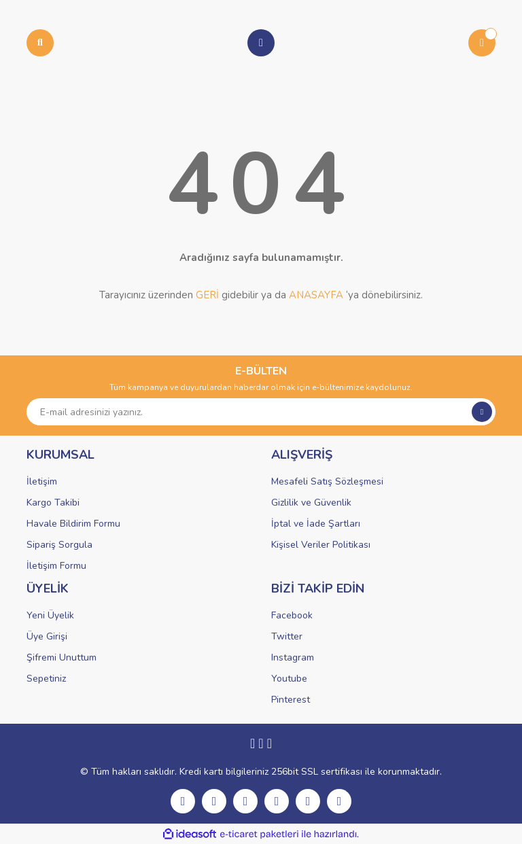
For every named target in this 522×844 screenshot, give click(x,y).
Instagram (292, 657)
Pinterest (290, 699)
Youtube (289, 678)
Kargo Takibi (53, 502)
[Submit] (482, 412)
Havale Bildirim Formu (73, 523)
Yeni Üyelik (50, 615)
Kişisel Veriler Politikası (320, 544)
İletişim (42, 481)
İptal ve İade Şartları (315, 523)
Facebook (292, 615)
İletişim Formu (56, 565)
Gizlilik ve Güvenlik (311, 502)
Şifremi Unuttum (62, 657)
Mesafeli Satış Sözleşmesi (327, 481)
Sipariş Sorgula (59, 544)
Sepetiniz (46, 678)
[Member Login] (261, 42)
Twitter (286, 636)
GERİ (207, 295)
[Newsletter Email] (261, 411)
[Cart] (481, 42)
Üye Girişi (47, 636)
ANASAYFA (316, 295)
